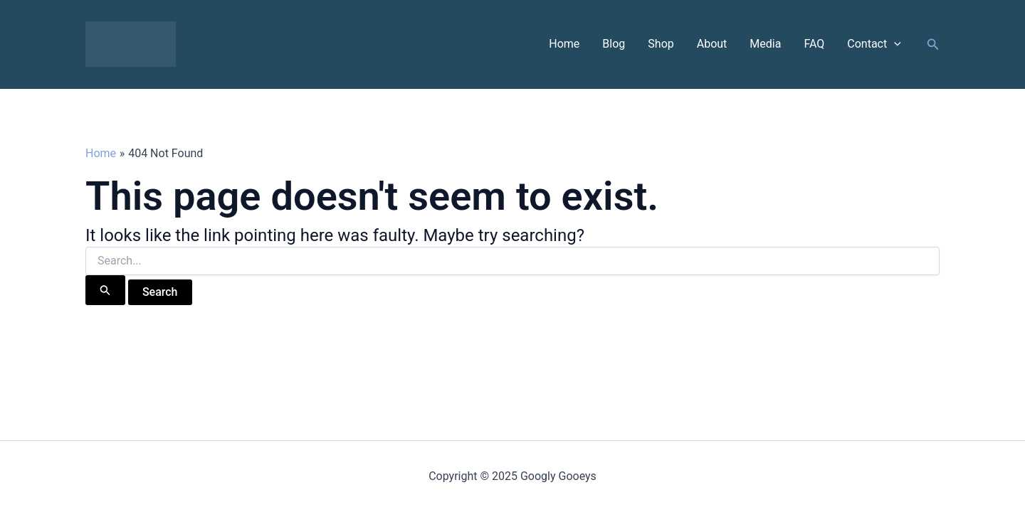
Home (564, 43)
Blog (613, 43)
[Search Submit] (105, 290)
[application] (894, 44)
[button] (933, 44)
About (712, 43)
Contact (874, 44)
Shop (660, 43)
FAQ (814, 43)
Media (765, 43)
